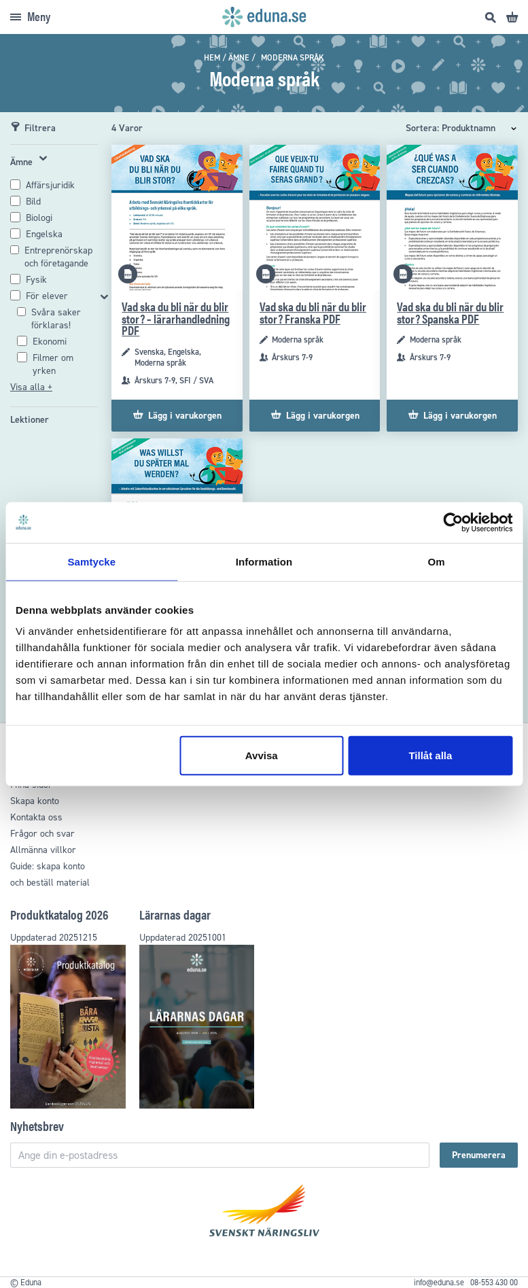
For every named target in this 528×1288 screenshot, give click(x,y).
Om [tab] (436, 561)
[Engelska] (44, 234)
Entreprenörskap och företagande (58, 257)
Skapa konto (34, 801)
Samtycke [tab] (91, 561)
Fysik (36, 279)
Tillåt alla (430, 755)
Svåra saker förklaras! (56, 319)
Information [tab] (264, 561)
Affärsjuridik (50, 185)
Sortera (421, 128)
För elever (47, 296)
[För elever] (61, 296)
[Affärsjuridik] (50, 185)
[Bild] (33, 201)
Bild (33, 201)
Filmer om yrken (53, 364)
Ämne (238, 57)
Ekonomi (50, 341)
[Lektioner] (29, 419)
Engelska (44, 234)
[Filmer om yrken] (66, 364)
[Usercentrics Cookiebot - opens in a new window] (452, 522)
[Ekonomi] (50, 341)
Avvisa (261, 755)
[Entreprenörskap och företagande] (61, 257)
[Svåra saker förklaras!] (64, 319)
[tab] (54, 272)
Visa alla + (31, 387)
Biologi (39, 217)
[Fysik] (36, 279)
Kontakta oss (36, 817)
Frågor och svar (42, 833)
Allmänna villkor (43, 849)
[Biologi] (39, 217)
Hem (212, 57)
